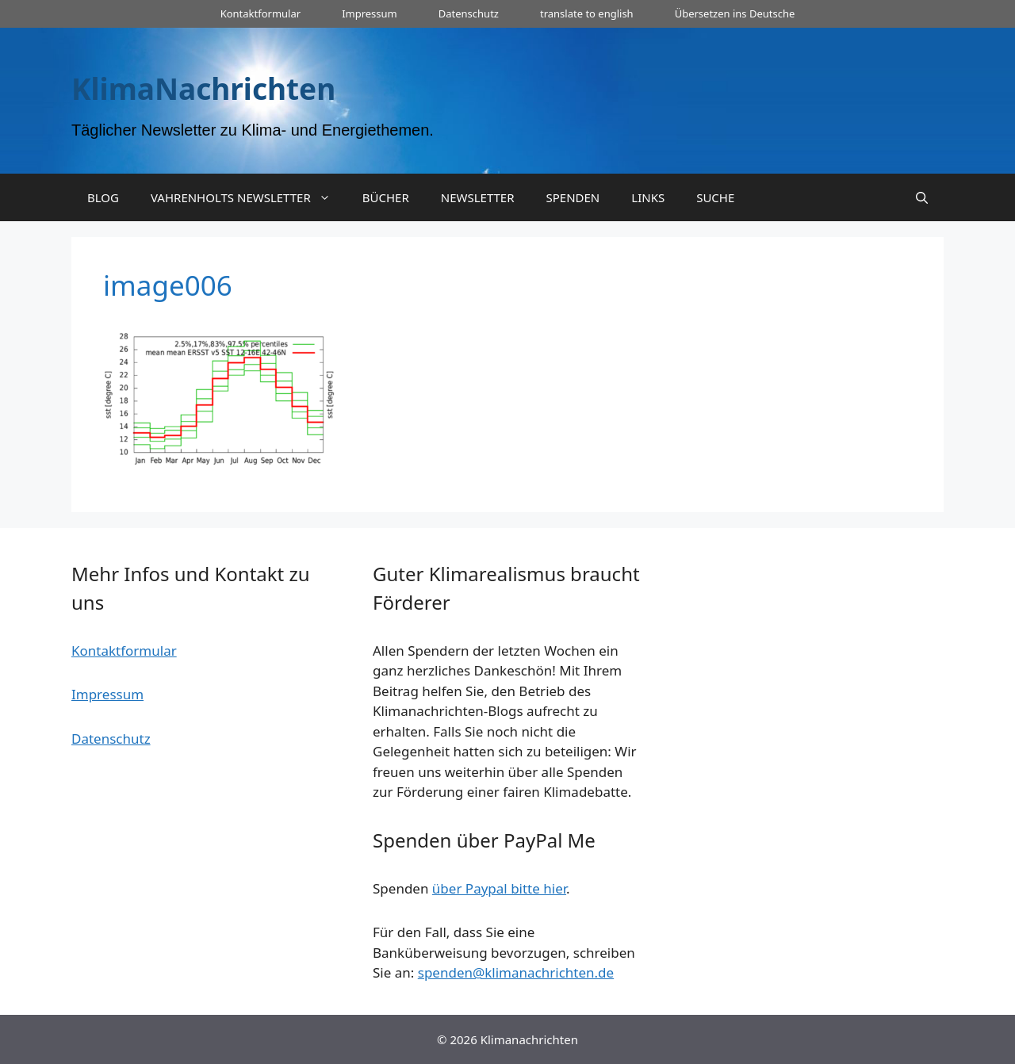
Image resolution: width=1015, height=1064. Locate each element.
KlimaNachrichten (203, 88)
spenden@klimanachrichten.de (516, 972)
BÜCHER (385, 197)
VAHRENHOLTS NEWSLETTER (249, 197)
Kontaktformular (260, 13)
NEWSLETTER (478, 197)
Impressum (369, 13)
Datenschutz (469, 13)
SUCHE (715, 197)
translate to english (587, 13)
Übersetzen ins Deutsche (735, 13)
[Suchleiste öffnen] (922, 197)
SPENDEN (573, 197)
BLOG (103, 197)
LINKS (648, 197)
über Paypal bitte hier (499, 888)
